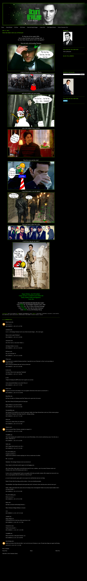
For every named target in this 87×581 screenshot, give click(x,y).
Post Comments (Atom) (13, 553)
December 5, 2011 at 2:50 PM (14, 337)
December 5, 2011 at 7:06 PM (14, 374)
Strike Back (22, 314)
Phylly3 (7, 388)
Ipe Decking (57, 543)
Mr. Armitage (5, 314)
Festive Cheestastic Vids (63, 27)
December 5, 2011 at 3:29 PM (14, 355)
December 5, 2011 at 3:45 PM (14, 366)
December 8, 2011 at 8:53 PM (14, 499)
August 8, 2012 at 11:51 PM (13, 545)
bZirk (7, 419)
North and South (14, 314)
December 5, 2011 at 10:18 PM (14, 392)
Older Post (57, 550)
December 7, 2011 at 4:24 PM (14, 440)
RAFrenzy (8, 351)
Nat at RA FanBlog (9, 451)
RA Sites (16, 27)
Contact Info (42, 27)
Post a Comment (5, 548)
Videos (41, 314)
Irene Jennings (9, 541)
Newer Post (4, 550)
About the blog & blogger (32, 27)
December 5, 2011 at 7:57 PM (14, 385)
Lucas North (56, 313)
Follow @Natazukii (67, 51)
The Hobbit (28, 314)
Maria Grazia (8, 322)
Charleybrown (9, 525)
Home (2, 27)
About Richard (9, 27)
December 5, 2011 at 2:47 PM (14, 326)
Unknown (8, 427)
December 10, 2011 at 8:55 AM (14, 513)
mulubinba (8, 329)
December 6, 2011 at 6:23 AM (14, 406)
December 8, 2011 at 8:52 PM (14, 491)
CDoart (7, 359)
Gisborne (44, 313)
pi (6, 377)
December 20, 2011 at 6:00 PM (14, 537)
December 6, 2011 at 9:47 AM (14, 423)
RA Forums (22, 27)
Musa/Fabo (8, 396)
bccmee (7, 370)
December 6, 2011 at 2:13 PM (14, 431)
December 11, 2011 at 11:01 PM (14, 530)
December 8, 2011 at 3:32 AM (14, 448)
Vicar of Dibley (35, 314)
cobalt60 (7, 516)
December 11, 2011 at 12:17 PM (14, 522)
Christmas (39, 313)
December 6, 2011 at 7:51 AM (14, 416)
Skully (7, 444)
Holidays (49, 313)
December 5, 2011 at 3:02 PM (14, 348)
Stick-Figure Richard (51, 27)
